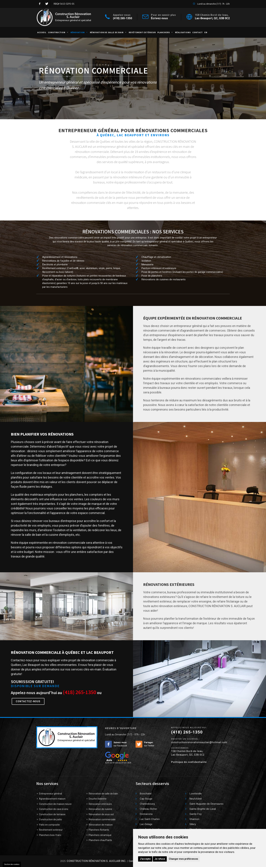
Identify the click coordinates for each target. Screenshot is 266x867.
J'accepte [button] (145, 858)
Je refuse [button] (160, 858)
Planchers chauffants (100, 840)
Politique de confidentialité (189, 762)
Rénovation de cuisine (100, 809)
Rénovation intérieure (100, 804)
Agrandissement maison (52, 798)
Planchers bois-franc (50, 835)
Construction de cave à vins (53, 809)
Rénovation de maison (101, 824)
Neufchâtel (195, 798)
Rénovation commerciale (102, 819)
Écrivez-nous (159, 18)
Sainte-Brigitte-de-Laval (202, 808)
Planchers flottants (99, 829)
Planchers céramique (100, 835)
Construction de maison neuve (55, 804)
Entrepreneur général (50, 793)
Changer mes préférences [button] (183, 858)
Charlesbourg (147, 803)
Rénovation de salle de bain (103, 793)
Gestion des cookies (12, 864)
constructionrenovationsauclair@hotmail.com (199, 742)
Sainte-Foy (195, 814)
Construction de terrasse (52, 814)
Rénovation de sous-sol (101, 814)
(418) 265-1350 (122, 18)
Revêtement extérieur (51, 829)
